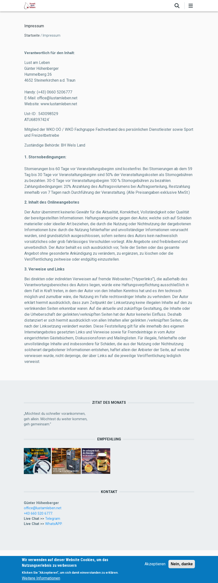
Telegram (52, 519)
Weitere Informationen (41, 578)
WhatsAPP (53, 524)
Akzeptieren (155, 564)
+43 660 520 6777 (38, 513)
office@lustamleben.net (42, 508)
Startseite (32, 35)
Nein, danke (182, 565)
